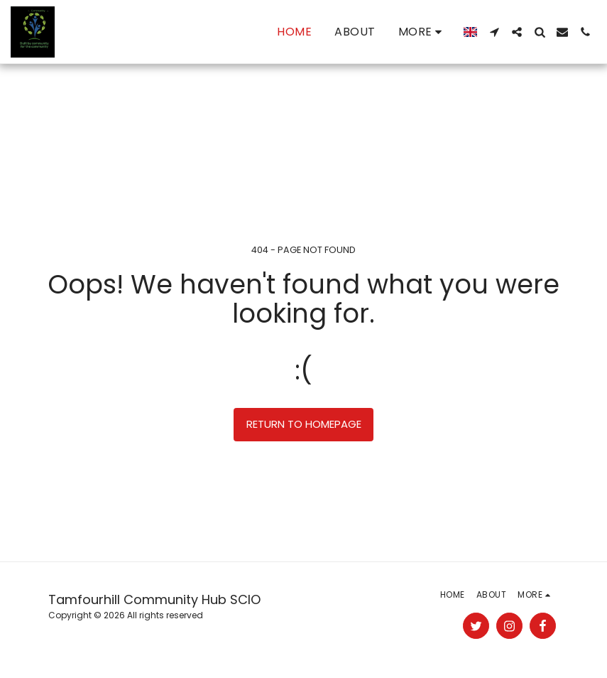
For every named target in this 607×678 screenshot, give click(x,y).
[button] (494, 32)
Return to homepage (303, 423)
